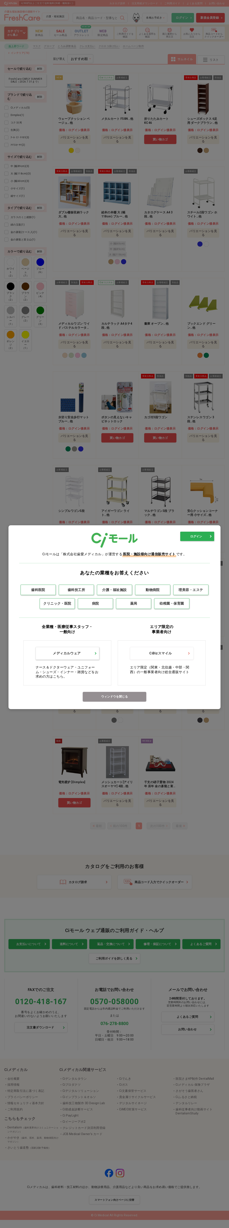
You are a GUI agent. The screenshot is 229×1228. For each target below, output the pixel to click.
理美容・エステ (191, 590)
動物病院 (153, 590)
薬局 (133, 603)
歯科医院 (38, 590)
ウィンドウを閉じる (114, 696)
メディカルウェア (67, 653)
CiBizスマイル (160, 653)
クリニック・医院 (57, 603)
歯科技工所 (76, 590)
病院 (95, 603)
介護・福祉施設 (114, 590)
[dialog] (114, 617)
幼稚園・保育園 (171, 603)
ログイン (196, 536)
